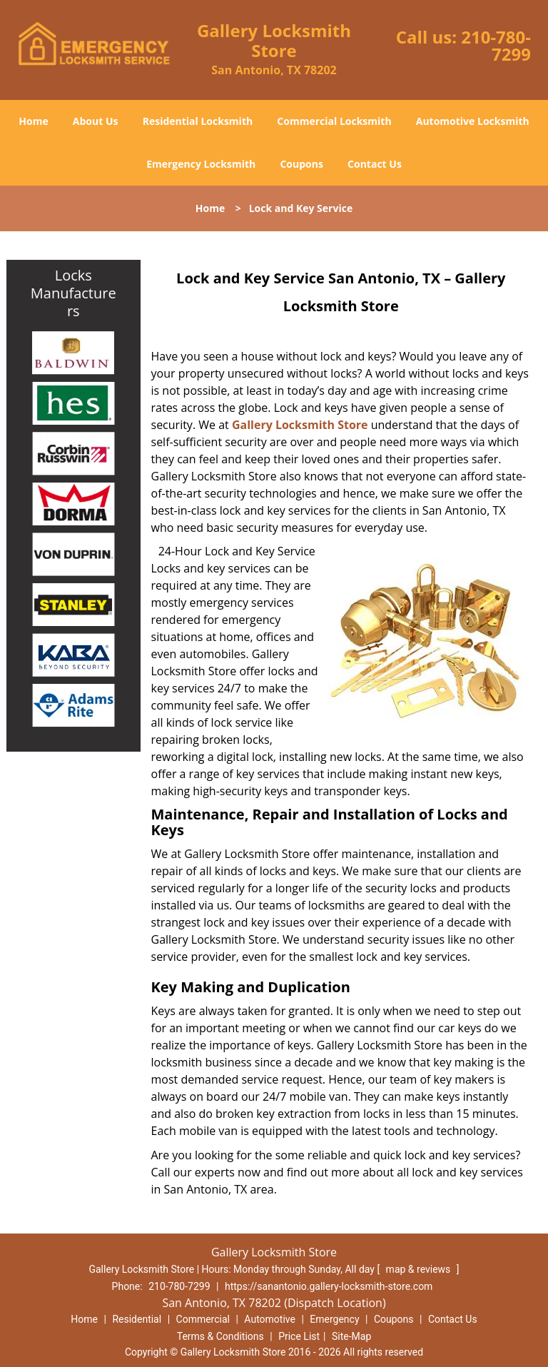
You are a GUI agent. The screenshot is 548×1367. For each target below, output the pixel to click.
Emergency (334, 1319)
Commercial (203, 1319)
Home (33, 121)
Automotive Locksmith (472, 121)
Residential (136, 1319)
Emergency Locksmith (200, 164)
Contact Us (374, 164)
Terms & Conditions (220, 1336)
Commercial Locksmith (334, 121)
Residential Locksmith (198, 121)
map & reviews (419, 1269)
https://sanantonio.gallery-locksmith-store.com (328, 1286)
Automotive (269, 1319)
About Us (95, 121)
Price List (299, 1336)
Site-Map (351, 1336)
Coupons (301, 164)
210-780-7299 (496, 45)
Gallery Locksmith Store (300, 425)
